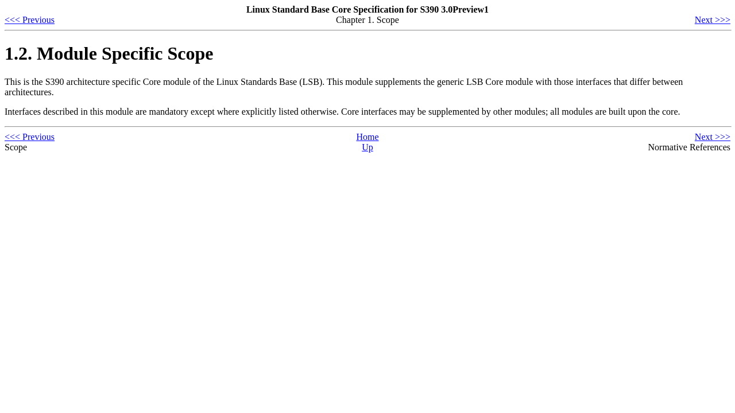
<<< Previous (30, 20)
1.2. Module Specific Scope (109, 53)
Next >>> (712, 20)
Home (367, 137)
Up (367, 147)
